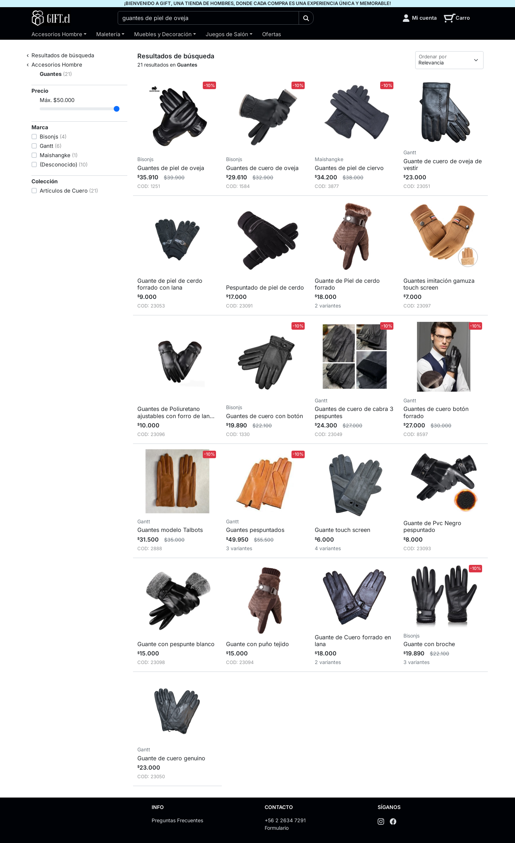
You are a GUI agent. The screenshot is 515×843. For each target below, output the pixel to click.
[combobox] (208, 18)
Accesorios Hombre (56, 34)
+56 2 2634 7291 (285, 820)
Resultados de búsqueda (62, 55)
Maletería (108, 34)
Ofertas (271, 34)
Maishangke (59, 155)
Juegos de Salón (227, 34)
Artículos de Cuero (69, 190)
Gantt (51, 145)
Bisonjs (53, 136)
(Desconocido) (64, 164)
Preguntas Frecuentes (177, 820)
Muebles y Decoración (163, 34)
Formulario (277, 828)
